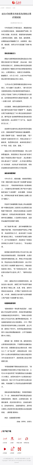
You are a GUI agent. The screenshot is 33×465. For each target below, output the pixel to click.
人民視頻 (5, 450)
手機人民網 (19, 439)
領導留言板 (26, 439)
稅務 (14, 8)
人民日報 (5, 439)
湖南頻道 (8, 8)
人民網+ (12, 439)
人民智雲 (12, 450)
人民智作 (19, 450)
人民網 (2, 8)
